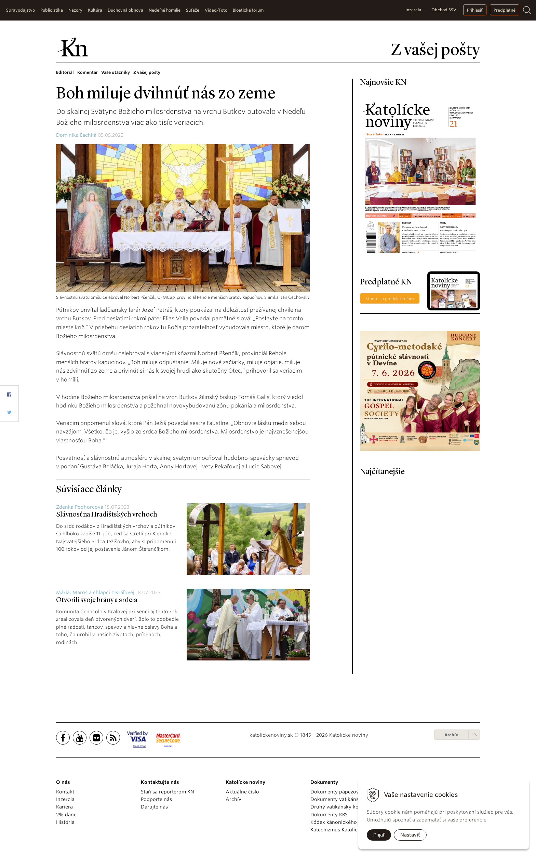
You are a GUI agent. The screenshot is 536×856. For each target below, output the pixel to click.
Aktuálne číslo (242, 791)
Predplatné (504, 10)
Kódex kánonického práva (341, 822)
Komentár (87, 72)
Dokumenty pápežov (334, 791)
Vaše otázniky (115, 72)
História (65, 822)
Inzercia (413, 9)
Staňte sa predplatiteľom (389, 298)
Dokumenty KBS (329, 814)
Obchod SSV (443, 9)
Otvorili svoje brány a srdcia (96, 600)
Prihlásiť (475, 10)
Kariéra (64, 807)
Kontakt (65, 791)
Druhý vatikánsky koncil (338, 807)
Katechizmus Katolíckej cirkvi (344, 829)
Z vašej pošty (146, 72)
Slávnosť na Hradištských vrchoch (106, 514)
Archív (451, 734)
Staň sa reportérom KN (167, 791)
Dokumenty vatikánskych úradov (349, 799)
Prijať (379, 835)
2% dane (66, 814)
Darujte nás (154, 807)
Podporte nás (156, 799)
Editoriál (65, 72)
